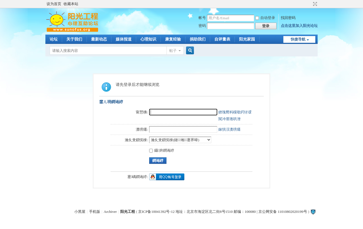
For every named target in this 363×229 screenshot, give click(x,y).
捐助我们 (198, 39)
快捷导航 (298, 39)
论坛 (54, 39)
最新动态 (99, 39)
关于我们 (74, 39)
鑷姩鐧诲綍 (161, 150)
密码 (202, 26)
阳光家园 (247, 39)
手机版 (94, 211)
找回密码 (288, 18)
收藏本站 (71, 4)
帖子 (173, 50)
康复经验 (173, 39)
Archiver (110, 211)
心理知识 (148, 39)
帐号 (202, 18)
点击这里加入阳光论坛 (299, 26)
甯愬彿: (142, 112)
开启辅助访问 (309, 4)
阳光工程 (127, 211)
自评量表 (222, 39)
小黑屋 (79, 211)
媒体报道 (124, 39)
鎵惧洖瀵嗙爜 (229, 129)
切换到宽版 (314, 4)
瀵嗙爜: (142, 129)
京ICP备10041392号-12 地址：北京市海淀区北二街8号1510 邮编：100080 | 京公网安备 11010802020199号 (222, 211)
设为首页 (54, 4)
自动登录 (265, 18)
